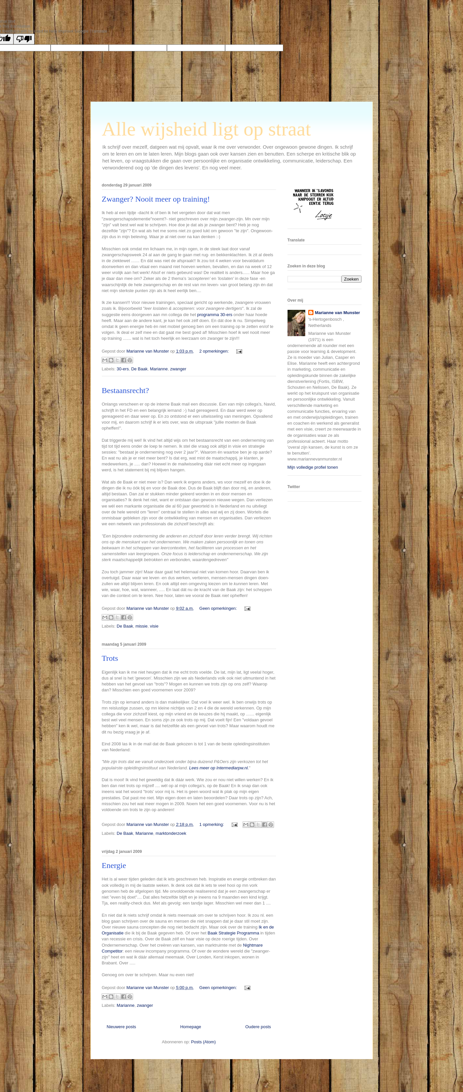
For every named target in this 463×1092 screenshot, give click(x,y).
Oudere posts (258, 1026)
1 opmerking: (212, 824)
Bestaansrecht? (125, 390)
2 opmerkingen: (214, 351)
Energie (114, 865)
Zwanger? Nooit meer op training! (156, 199)
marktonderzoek (171, 833)
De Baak (139, 368)
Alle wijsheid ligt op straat (206, 129)
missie (141, 626)
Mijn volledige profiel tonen (313, 467)
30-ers (123, 368)
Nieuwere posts (121, 1026)
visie (154, 626)
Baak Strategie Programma (233, 933)
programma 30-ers (215, 314)
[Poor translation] (24, 39)
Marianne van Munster (337, 312)
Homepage (190, 1026)
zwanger (178, 368)
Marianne (159, 368)
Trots (110, 658)
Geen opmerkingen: (218, 608)
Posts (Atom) (203, 1041)
